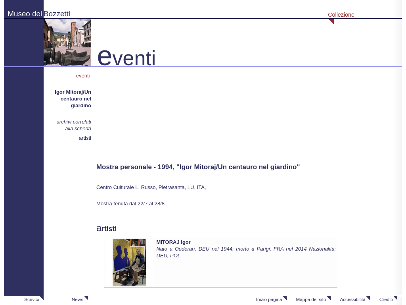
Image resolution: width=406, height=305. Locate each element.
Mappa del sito (311, 299)
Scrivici (31, 299)
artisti (85, 138)
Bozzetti (57, 14)
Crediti (386, 299)
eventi (83, 76)
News (77, 299)
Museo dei (25, 14)
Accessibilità (352, 299)
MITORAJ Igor (173, 242)
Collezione (341, 14)
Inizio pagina (269, 299)
